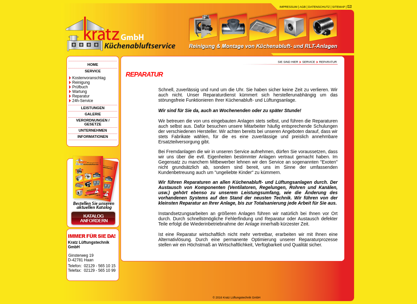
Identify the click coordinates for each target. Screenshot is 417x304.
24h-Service (82, 100)
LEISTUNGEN (92, 108)
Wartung (79, 91)
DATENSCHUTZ (319, 6)
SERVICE (93, 71)
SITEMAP (338, 6)
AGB (303, 6)
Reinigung (81, 82)
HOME (92, 64)
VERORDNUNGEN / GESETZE (93, 122)
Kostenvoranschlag (89, 78)
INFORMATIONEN (93, 136)
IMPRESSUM (288, 6)
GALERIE (93, 114)
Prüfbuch (80, 87)
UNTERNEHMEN (93, 130)
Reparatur (81, 96)
